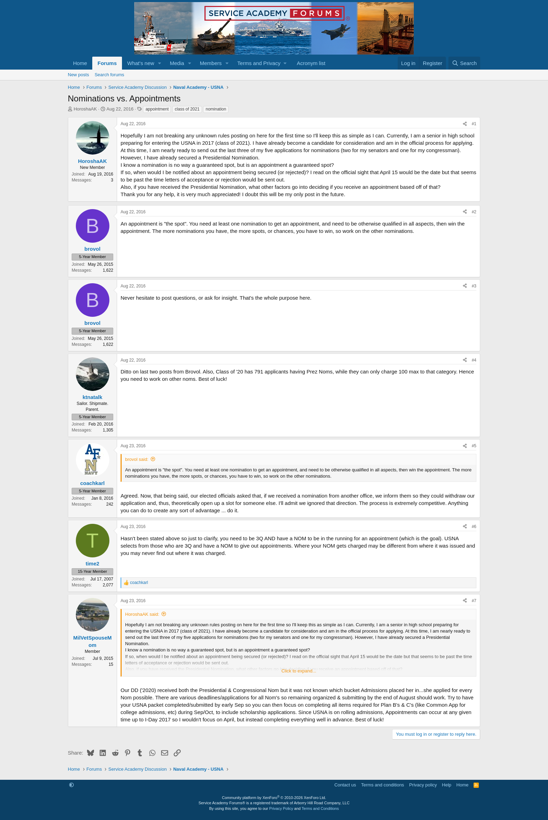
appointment (156, 109)
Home (80, 63)
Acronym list (311, 63)
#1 (474, 123)
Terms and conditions (382, 784)
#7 (474, 600)
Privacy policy (423, 784)
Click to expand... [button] (298, 670)
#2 (474, 211)
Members (211, 63)
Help (447, 784)
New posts (78, 74)
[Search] (464, 63)
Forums (107, 63)
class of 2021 (187, 109)
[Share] (464, 124)
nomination (216, 109)
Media (177, 63)
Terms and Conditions (320, 808)
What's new (140, 63)
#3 (474, 286)
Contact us (345, 784)
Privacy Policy (281, 808)
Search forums (109, 74)
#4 (474, 360)
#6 (474, 526)
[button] (160, 63)
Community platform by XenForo (274, 798)
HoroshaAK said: (142, 614)
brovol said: (136, 459)
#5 (474, 445)
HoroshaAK (85, 109)
